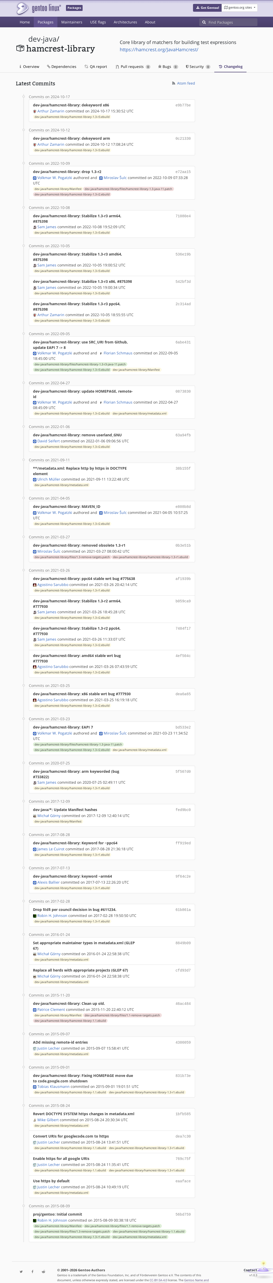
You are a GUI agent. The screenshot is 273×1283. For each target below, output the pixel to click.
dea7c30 (183, 1126)
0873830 (183, 389)
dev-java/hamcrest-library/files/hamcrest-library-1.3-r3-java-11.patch (80, 362)
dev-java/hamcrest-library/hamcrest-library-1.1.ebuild (70, 1012)
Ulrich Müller (48, 476)
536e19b (183, 252)
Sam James (46, 225)
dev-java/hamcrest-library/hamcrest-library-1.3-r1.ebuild (150, 553)
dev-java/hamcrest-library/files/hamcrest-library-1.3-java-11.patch (128, 187)
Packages (46, 22)
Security (198, 66)
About (150, 22)
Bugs (168, 66)
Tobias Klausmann (53, 1077)
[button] (207, 8)
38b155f (183, 465)
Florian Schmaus (118, 350)
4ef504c (183, 651)
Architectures (125, 22)
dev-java (42, 39)
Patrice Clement (51, 1001)
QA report (95, 66)
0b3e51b (183, 542)
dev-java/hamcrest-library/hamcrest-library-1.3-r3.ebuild (72, 116)
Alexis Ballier (48, 875)
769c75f (183, 1148)
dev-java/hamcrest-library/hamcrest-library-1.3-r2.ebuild (72, 193)
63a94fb (183, 432)
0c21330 (183, 137)
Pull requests (133, 66)
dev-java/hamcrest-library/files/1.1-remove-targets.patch (122, 1007)
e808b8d (183, 503)
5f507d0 (183, 766)
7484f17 (183, 624)
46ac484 (183, 995)
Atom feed (183, 83)
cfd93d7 (183, 962)
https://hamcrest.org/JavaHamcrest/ (159, 49)
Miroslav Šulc (115, 176)
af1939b (183, 574)
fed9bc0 (183, 804)
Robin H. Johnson (52, 908)
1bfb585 (183, 1104)
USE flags (98, 22)
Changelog (230, 66)
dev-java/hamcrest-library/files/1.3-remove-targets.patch (72, 553)
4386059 (183, 1033)
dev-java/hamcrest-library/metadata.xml (140, 411)
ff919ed (183, 837)
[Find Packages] (233, 22)
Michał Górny (49, 809)
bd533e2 (183, 722)
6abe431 (183, 339)
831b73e (183, 1066)
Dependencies (61, 66)
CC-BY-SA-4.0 (158, 1269)
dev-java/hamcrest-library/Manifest (58, 187)
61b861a (183, 902)
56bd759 (183, 1203)
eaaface (183, 1170)
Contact (250, 1258)
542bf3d (183, 279)
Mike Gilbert (48, 1110)
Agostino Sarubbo (52, 580)
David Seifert (48, 438)
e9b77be (183, 105)
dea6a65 (183, 689)
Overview (29, 66)
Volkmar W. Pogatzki (54, 176)
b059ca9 (183, 596)
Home (25, 22)
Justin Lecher (48, 1039)
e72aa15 (183, 170)
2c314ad (183, 301)
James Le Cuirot (50, 842)
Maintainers (71, 22)
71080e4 (183, 214)
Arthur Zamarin (50, 110)
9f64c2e (183, 869)
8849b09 (183, 935)
